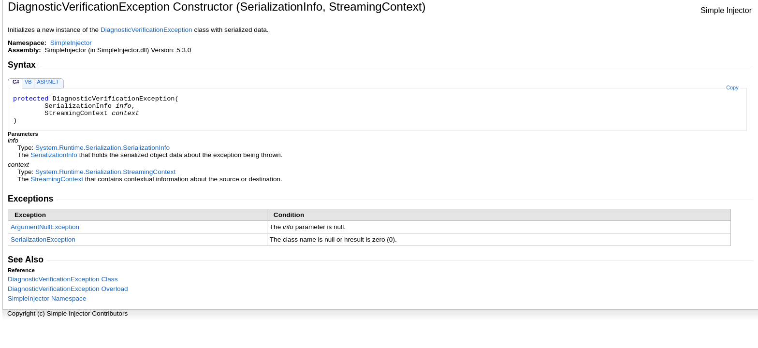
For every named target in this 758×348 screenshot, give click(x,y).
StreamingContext (56, 179)
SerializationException (43, 239)
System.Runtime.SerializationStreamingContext (105, 171)
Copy (732, 87)
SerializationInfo (53, 155)
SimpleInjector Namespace (47, 298)
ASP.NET (47, 82)
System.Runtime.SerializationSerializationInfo (102, 147)
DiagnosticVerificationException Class (62, 279)
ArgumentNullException (45, 227)
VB (28, 82)
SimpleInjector (71, 42)
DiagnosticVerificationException (146, 29)
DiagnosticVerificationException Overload (68, 288)
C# (16, 82)
